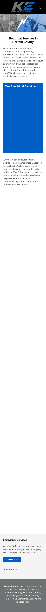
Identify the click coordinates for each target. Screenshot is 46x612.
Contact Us (12, 559)
